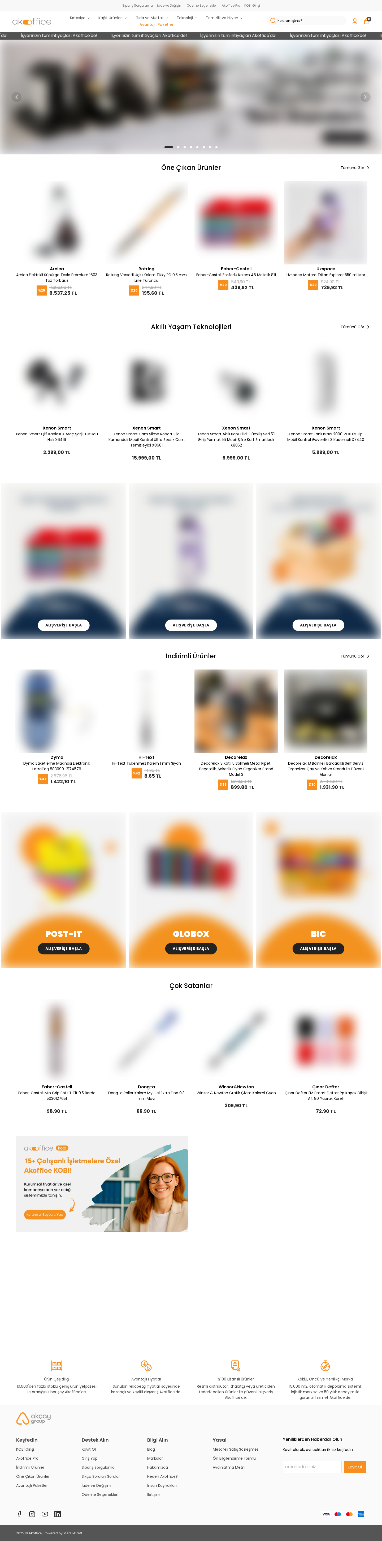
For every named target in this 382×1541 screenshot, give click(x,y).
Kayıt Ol (89, 1449)
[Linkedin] (57, 1514)
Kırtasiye (80, 17)
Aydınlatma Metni (229, 1467)
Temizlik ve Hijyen (224, 17)
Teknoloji (187, 17)
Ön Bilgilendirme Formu (234, 1458)
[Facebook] (19, 1514)
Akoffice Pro (231, 5)
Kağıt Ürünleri (113, 17)
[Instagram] (32, 1514)
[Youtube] (45, 1514)
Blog (151, 1449)
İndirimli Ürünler (30, 1467)
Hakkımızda (157, 1467)
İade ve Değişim (170, 5)
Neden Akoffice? (162, 1476)
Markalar (155, 1458)
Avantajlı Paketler (156, 24)
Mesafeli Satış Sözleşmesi (236, 1449)
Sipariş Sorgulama (137, 5)
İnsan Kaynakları (162, 1485)
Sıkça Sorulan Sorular (101, 1476)
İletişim (153, 1494)
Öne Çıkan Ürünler (33, 1476)
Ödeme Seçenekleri (202, 5)
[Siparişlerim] (354, 21)
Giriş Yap (90, 1458)
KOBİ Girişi (252, 5)
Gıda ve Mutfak (152, 17)
